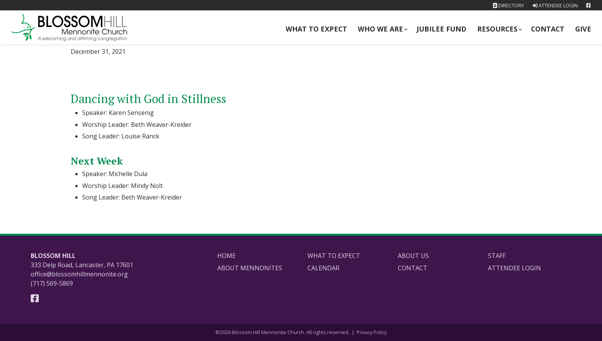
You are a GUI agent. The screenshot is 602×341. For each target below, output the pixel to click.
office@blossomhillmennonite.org (79, 274)
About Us (413, 255)
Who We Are (396, 28)
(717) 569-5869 (52, 283)
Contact (550, 28)
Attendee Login (555, 5)
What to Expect (337, 28)
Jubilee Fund (451, 28)
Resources (502, 28)
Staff (497, 255)
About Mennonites (249, 268)
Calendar (323, 268)
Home (226, 255)
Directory (508, 5)
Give (584, 28)
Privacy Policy (372, 332)
